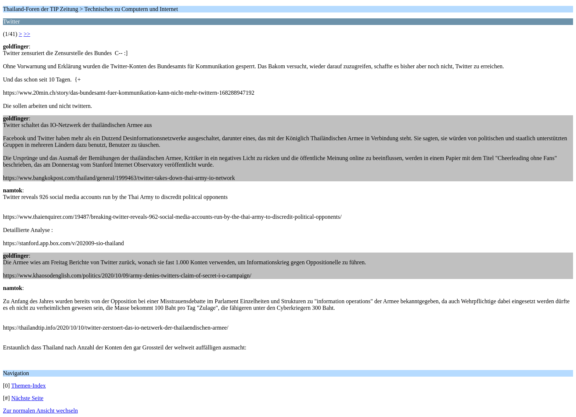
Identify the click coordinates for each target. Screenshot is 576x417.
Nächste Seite (27, 398)
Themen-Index (28, 385)
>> (27, 34)
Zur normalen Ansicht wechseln (40, 410)
